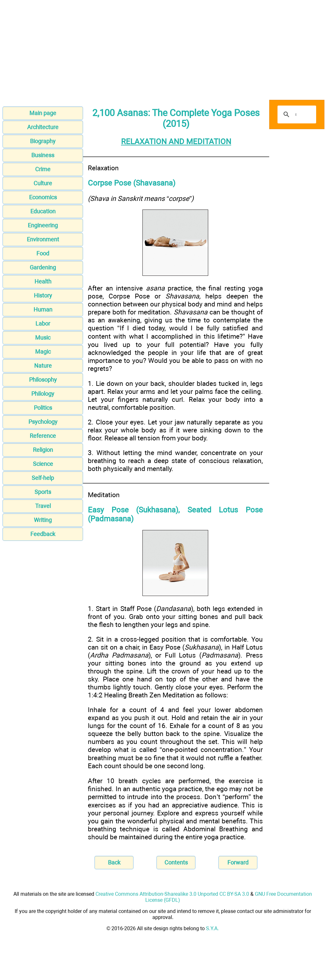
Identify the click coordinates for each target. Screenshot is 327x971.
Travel (43, 506)
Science (43, 463)
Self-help (43, 477)
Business (42, 155)
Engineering (43, 225)
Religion (43, 449)
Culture (43, 183)
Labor (42, 323)
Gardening (43, 267)
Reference (43, 435)
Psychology (42, 421)
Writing (43, 520)
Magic (43, 351)
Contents (176, 862)
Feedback (42, 534)
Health (42, 281)
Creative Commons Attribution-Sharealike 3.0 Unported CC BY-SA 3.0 (172, 894)
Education (43, 211)
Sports (42, 492)
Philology (42, 393)
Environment (43, 239)
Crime (42, 169)
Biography (43, 141)
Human (43, 309)
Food (42, 253)
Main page (42, 113)
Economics (43, 197)
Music (42, 337)
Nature (43, 365)
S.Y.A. (212, 928)
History (43, 295)
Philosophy (43, 379)
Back (114, 862)
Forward (237, 862)
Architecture (42, 127)
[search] (295, 114)
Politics (43, 407)
